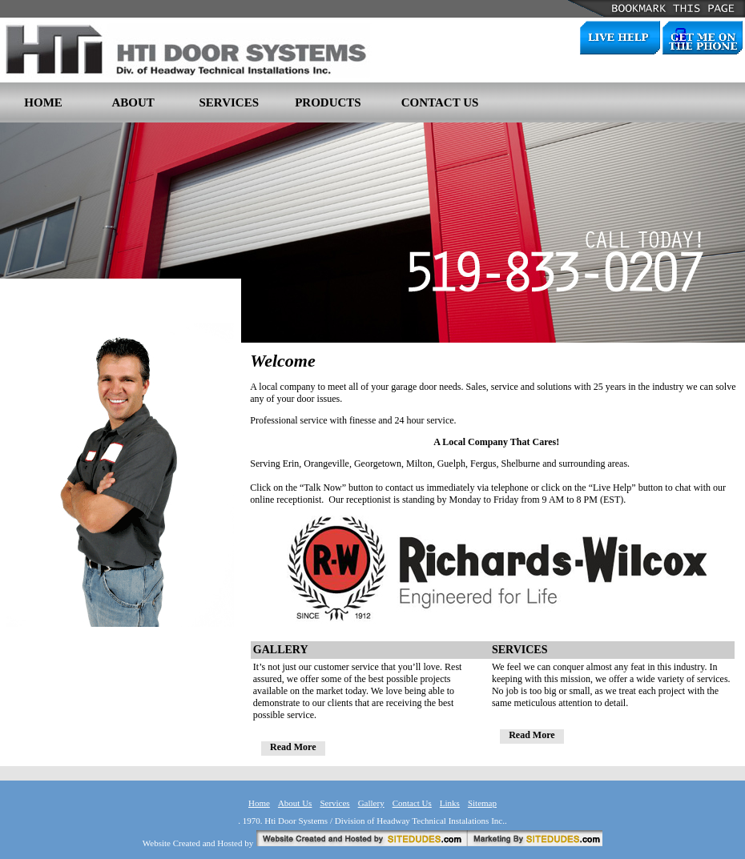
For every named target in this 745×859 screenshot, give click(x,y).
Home (259, 803)
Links (450, 803)
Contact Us (412, 803)
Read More (293, 747)
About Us (295, 803)
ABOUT (132, 102)
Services (334, 803)
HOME (43, 102)
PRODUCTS (328, 102)
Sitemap (482, 803)
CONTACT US (440, 102)
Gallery (371, 803)
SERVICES (229, 102)
